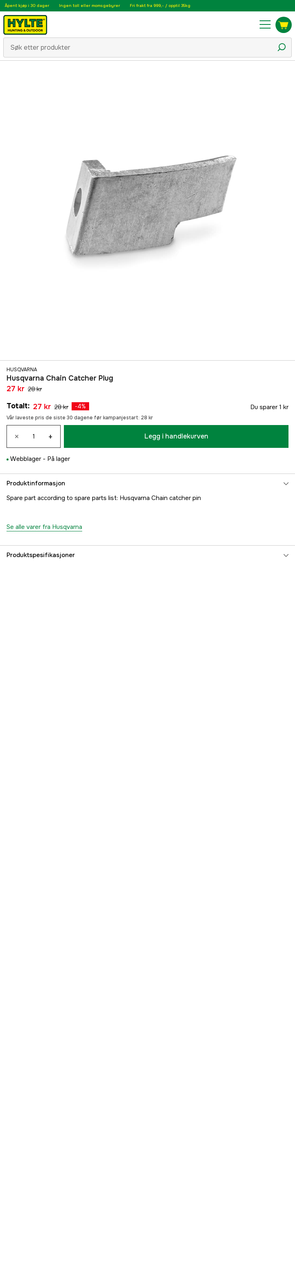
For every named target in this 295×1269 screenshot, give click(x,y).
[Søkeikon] (281, 47)
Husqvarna (22, 369)
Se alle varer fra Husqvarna (44, 527)
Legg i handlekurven (176, 436)
